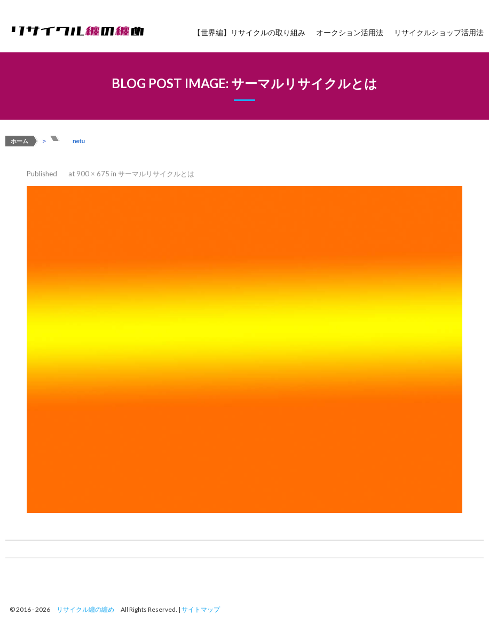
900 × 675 (92, 173)
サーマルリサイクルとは (156, 173)
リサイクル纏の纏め (85, 609)
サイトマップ (201, 609)
